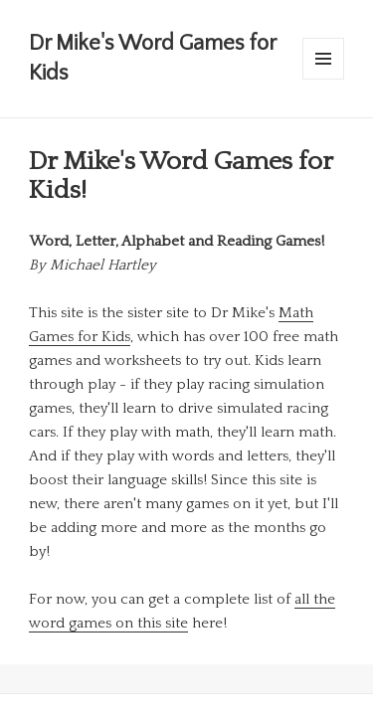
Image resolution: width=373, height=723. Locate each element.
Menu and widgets (323, 79)
